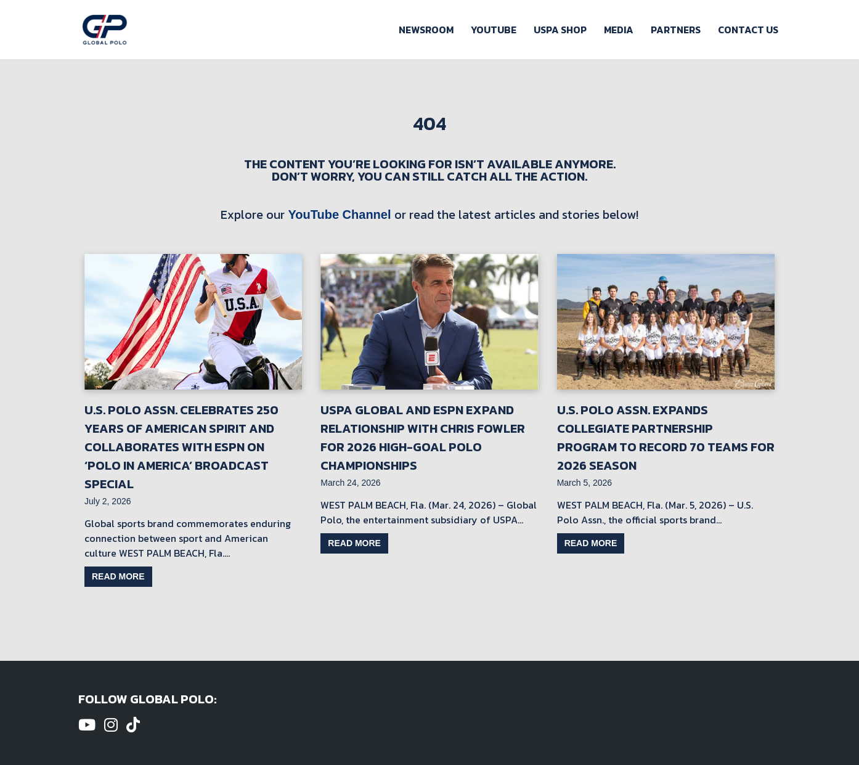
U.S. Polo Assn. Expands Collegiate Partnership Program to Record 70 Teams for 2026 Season (666, 438)
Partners (676, 29)
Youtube (493, 29)
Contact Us (748, 29)
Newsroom (426, 29)
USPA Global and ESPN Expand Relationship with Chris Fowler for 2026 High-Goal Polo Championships (422, 438)
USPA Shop (560, 29)
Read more (118, 576)
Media (618, 29)
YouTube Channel (339, 214)
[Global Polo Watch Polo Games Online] (104, 29)
